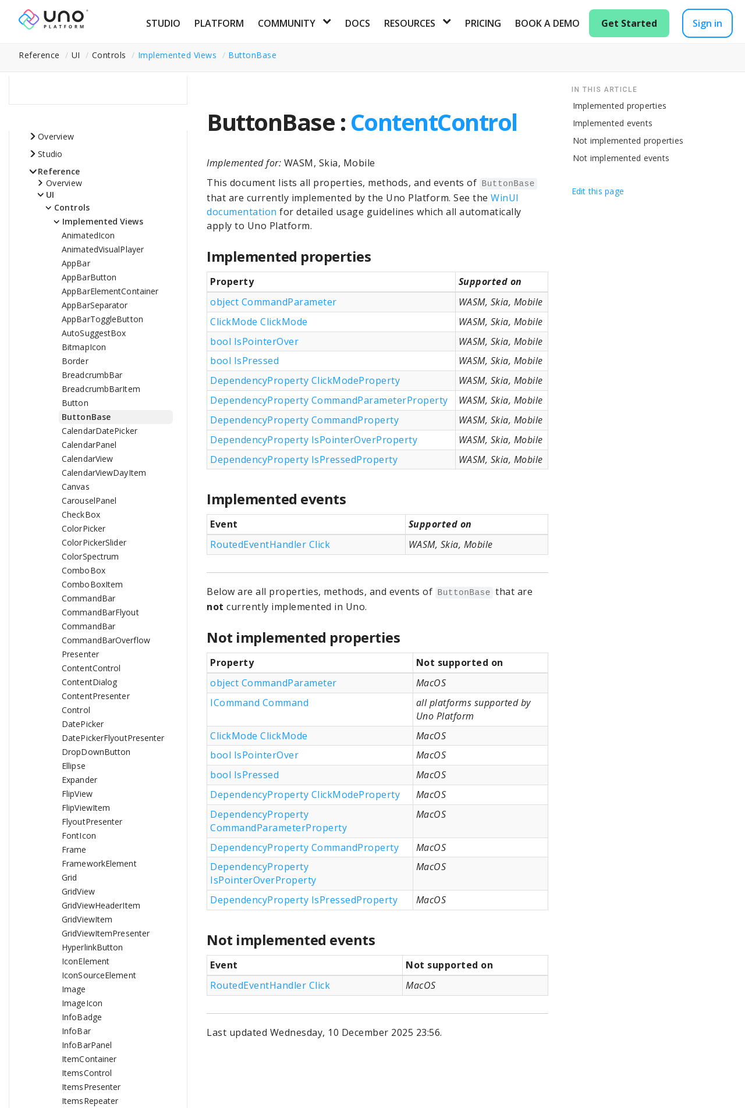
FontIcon (79, 835)
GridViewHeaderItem (101, 905)
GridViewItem (87, 919)
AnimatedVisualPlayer (103, 249)
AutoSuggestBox (94, 333)
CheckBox (81, 514)
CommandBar (88, 598)
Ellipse (74, 765)
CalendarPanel (89, 444)
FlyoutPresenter (92, 821)
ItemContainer (89, 1058)
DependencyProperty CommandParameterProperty (329, 400)
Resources (409, 23)
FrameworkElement (99, 863)
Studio (163, 23)
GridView (78, 891)
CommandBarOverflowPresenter (106, 647)
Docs (357, 23)
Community (286, 23)
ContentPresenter (96, 695)
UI (50, 194)
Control (76, 709)
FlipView (77, 793)
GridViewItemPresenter (106, 933)
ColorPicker (83, 528)
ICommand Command (259, 702)
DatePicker (83, 723)
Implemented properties (620, 105)
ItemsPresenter (91, 1086)
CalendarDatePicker (99, 430)
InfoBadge (82, 1017)
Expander (79, 779)
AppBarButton (89, 277)
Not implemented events (621, 157)
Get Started (629, 23)
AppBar (76, 263)
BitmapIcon (84, 346)
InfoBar (76, 1030)
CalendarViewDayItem (104, 472)
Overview (56, 136)
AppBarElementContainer (110, 291)
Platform (219, 23)
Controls (72, 207)
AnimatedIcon (88, 235)
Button (75, 402)
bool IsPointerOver (254, 341)
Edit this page (598, 191)
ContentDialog (89, 681)
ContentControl (91, 668)
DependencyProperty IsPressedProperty (304, 459)
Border (75, 360)
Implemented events (613, 123)
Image (74, 989)
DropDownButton (96, 751)
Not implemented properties (628, 140)
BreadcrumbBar (92, 374)
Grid (69, 877)
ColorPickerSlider (94, 542)
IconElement (85, 961)
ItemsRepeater (90, 1100)
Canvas (76, 486)
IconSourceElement (99, 975)
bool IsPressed (244, 360)
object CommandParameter (273, 301)
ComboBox (83, 570)
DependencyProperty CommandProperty (304, 420)
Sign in (707, 23)
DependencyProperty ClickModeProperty (305, 380)
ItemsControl (87, 1072)
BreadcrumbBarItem (101, 388)
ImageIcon (82, 1003)
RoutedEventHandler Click (270, 544)
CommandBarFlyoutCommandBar (100, 619)
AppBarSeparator (95, 305)
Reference (59, 171)
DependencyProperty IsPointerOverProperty (313, 439)
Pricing (483, 23)
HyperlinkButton (92, 947)
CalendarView (87, 458)
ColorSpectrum (90, 556)
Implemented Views (177, 54)
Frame (74, 849)
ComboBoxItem (92, 584)
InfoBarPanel (87, 1044)
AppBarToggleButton (102, 319)
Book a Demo (547, 23)
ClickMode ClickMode (259, 321)
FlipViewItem (86, 807)
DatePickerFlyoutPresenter (113, 737)
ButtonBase (252, 54)
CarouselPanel (89, 500)
